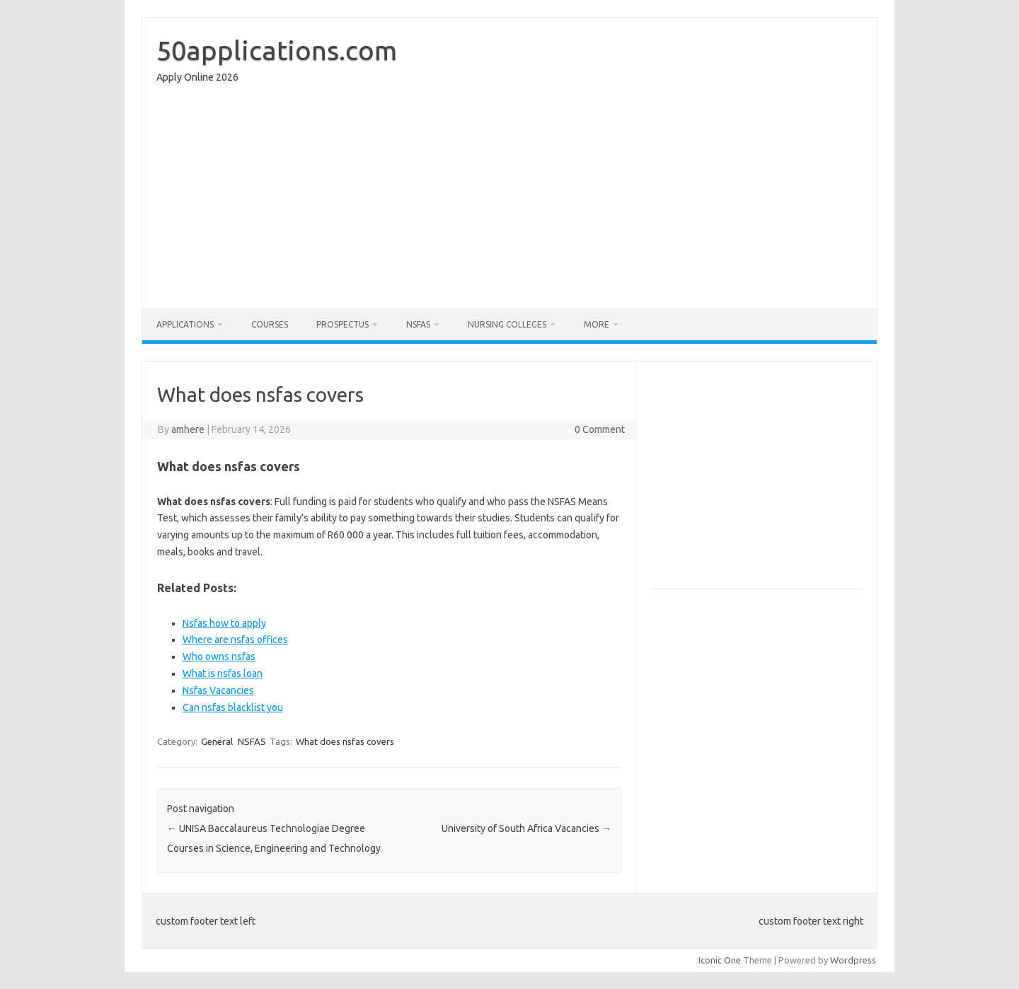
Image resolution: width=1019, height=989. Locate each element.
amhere (188, 429)
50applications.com (276, 50)
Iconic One (719, 960)
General (217, 741)
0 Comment (600, 429)
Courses (269, 324)
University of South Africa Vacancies (526, 828)
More (596, 324)
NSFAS (418, 324)
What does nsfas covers (345, 741)
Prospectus (342, 324)
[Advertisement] (509, 199)
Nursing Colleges (507, 324)
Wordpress (853, 960)
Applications (185, 324)
